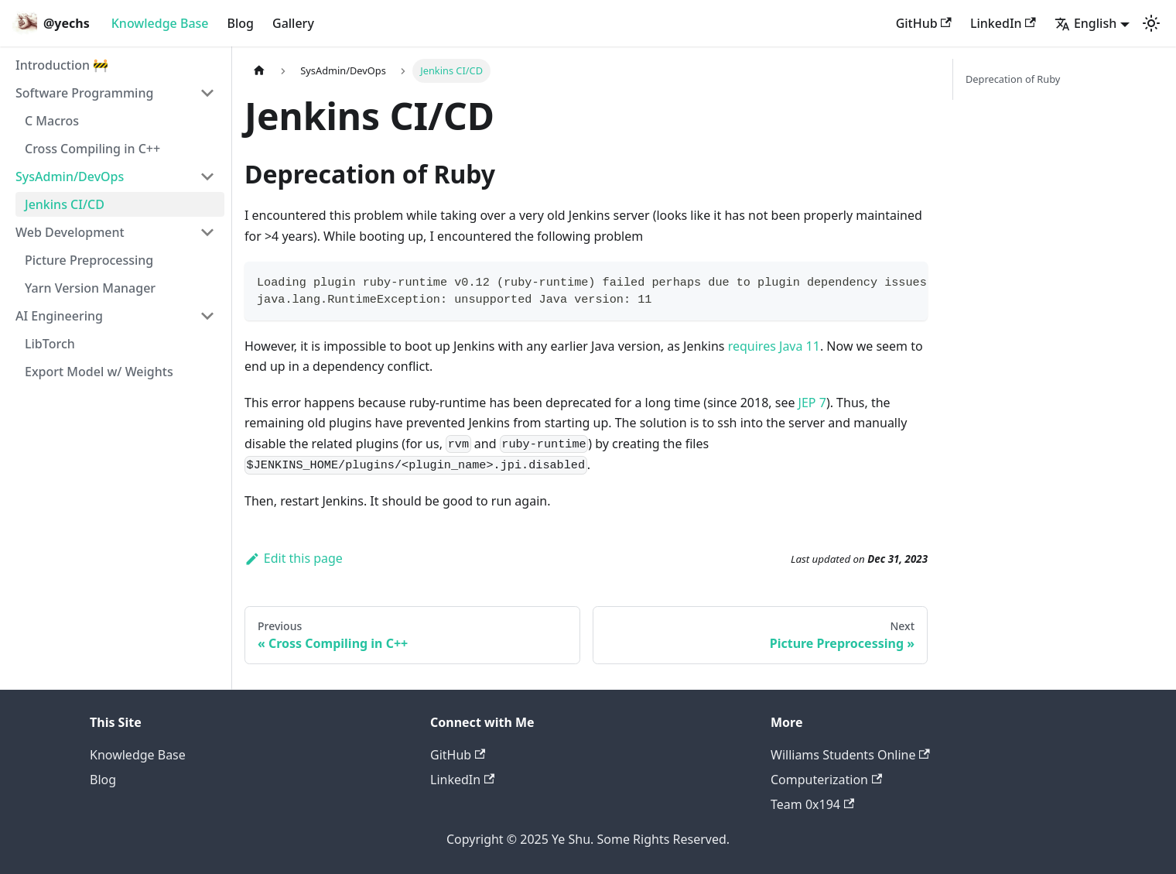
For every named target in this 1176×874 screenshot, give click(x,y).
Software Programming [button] (84, 92)
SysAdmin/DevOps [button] (69, 176)
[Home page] (259, 71)
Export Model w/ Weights (99, 371)
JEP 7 (812, 402)
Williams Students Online (850, 754)
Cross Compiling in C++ (92, 148)
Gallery (293, 23)
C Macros (52, 120)
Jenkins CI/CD (64, 204)
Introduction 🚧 (61, 65)
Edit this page (293, 558)
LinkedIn (1003, 23)
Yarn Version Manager (90, 287)
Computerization (826, 779)
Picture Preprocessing (89, 260)
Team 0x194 (812, 804)
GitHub (924, 23)
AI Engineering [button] (59, 315)
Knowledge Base (160, 23)
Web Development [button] (70, 232)
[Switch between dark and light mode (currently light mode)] (1151, 23)
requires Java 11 (774, 346)
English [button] (1085, 23)
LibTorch (50, 343)
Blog (240, 23)
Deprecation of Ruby (1013, 79)
